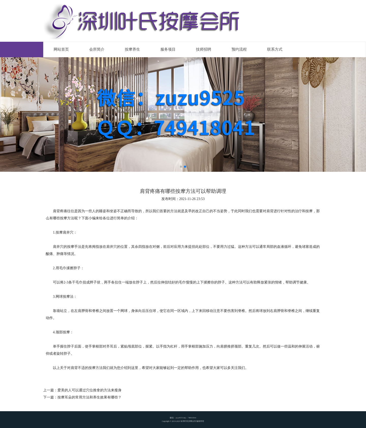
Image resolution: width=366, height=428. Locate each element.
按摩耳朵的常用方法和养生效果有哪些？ (89, 397)
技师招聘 (203, 49)
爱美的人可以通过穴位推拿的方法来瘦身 (89, 390)
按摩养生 (132, 49)
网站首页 (61, 49)
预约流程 (239, 49)
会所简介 (96, 49)
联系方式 (274, 49)
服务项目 (168, 49)
